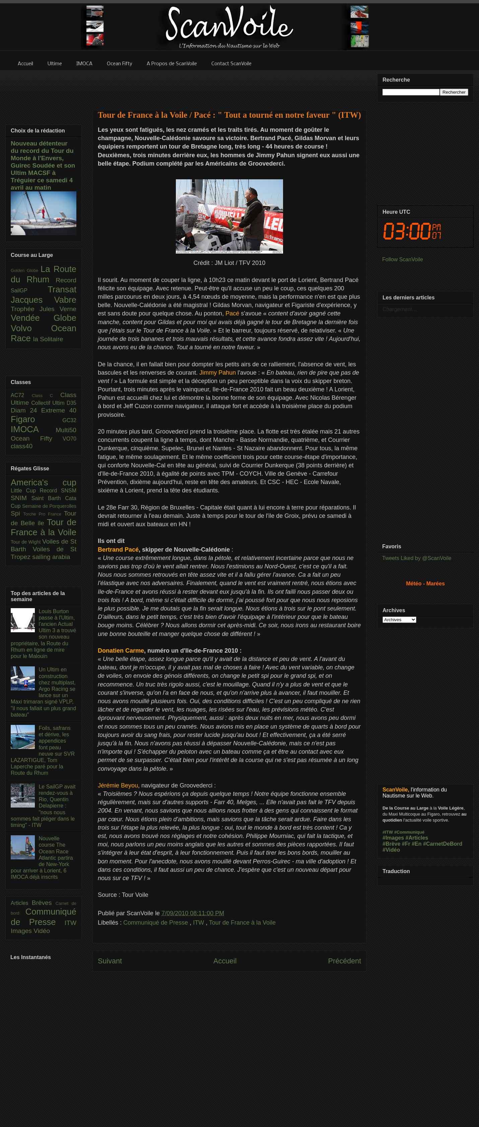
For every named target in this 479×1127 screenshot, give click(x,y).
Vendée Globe (43, 317)
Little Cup (25, 490)
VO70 (69, 439)
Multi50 (66, 430)
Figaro (36, 419)
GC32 (69, 420)
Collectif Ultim (48, 403)
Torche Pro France (43, 513)
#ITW (388, 832)
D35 (71, 403)
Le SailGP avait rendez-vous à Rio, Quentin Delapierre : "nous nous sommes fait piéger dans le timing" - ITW (43, 806)
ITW (199, 922)
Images (22, 930)
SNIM (21, 497)
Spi (17, 513)
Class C (46, 395)
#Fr (406, 844)
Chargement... (399, 309)
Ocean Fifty (37, 438)
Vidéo (41, 930)
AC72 (21, 395)
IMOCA (33, 429)
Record (66, 280)
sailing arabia (51, 556)
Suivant (110, 961)
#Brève (391, 844)
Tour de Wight (26, 542)
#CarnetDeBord (442, 844)
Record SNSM (58, 490)
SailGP (29, 290)
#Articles (417, 838)
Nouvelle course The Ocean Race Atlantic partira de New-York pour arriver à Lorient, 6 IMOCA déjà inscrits (42, 858)
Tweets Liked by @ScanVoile (417, 558)
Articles (21, 903)
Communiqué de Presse (156, 922)
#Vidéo (391, 850)
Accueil (225, 961)
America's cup (43, 482)
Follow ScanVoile (402, 259)
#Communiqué (409, 832)
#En (416, 844)
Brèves (44, 902)
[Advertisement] (229, 86)
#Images (393, 838)
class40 (21, 446)
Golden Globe (26, 270)
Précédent (344, 961)
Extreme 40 (58, 410)
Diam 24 (26, 410)
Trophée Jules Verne (43, 308)
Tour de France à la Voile (242, 922)
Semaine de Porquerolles (49, 506)
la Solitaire (48, 339)
